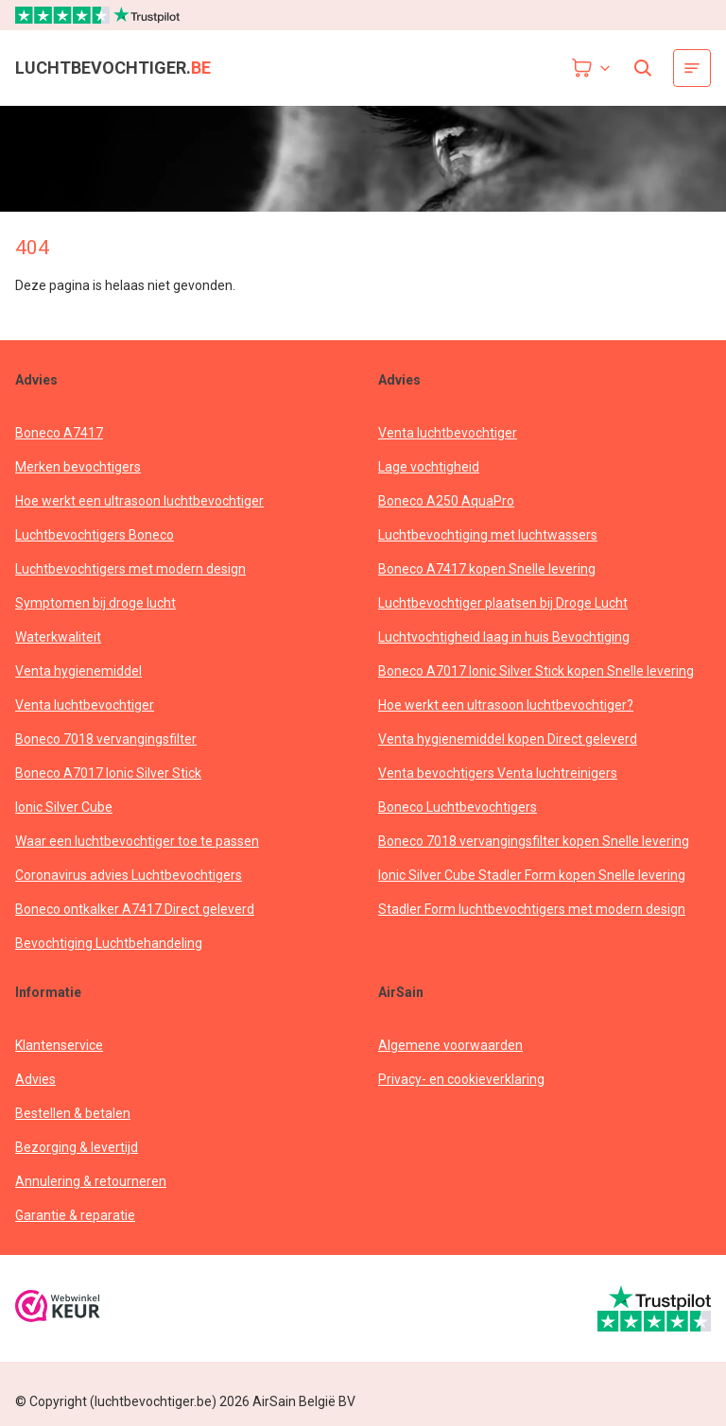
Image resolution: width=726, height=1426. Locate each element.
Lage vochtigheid (428, 466)
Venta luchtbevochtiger (84, 705)
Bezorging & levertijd (76, 1147)
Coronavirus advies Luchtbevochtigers (128, 875)
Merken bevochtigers (78, 466)
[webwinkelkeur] (57, 1308)
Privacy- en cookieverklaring (461, 1079)
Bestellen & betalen (72, 1113)
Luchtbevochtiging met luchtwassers (487, 534)
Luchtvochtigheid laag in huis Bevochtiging (504, 636)
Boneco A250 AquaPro (446, 500)
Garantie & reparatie (75, 1215)
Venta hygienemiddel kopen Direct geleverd (507, 739)
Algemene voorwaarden (450, 1045)
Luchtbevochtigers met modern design (130, 568)
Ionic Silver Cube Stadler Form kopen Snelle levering (531, 875)
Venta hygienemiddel (78, 671)
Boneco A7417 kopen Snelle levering (487, 568)
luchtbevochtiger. (113, 68)
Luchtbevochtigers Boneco (94, 534)
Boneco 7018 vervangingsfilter (106, 739)
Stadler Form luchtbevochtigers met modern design (531, 909)
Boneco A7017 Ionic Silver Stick (108, 773)
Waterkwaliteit (58, 636)
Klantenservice (59, 1045)
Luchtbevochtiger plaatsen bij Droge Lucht (503, 602)
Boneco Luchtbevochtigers (457, 807)
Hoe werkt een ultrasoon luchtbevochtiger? (505, 705)
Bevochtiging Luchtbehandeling (108, 943)
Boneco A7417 (59, 432)
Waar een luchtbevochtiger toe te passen (137, 841)
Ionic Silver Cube (63, 807)
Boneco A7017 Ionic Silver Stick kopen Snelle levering (536, 671)
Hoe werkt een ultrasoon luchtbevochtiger (139, 500)
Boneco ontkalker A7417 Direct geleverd (134, 909)
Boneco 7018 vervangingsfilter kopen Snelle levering (533, 841)
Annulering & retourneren (90, 1181)
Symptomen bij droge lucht (95, 602)
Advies (35, 1079)
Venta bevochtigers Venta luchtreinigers (497, 773)
